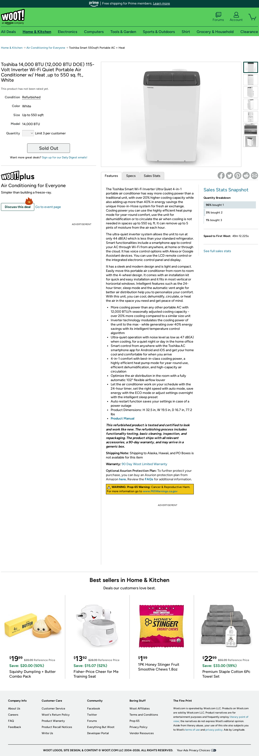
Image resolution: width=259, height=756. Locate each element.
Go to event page (48, 207)
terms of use (192, 729)
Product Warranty (53, 721)
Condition (12, 97)
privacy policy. (214, 729)
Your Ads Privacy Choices (193, 750)
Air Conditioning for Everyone (45, 47)
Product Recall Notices (57, 727)
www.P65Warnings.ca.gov (160, 491)
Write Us (47, 733)
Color (16, 106)
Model (15, 124)
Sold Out (48, 148)
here (122, 479)
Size (16, 115)
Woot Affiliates (140, 708)
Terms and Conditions (144, 714)
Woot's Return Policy (56, 714)
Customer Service (53, 708)
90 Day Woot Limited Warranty (144, 464)
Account (236, 17)
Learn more (161, 3)
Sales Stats (152, 176)
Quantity (13, 133)
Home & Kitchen (12, 47)
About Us (14, 708)
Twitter (92, 714)
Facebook (93, 708)
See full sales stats (217, 251)
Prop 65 (134, 721)
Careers (13, 714)
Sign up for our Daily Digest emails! (64, 157)
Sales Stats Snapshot (226, 190)
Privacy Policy (138, 727)
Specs (131, 176)
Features (111, 176)
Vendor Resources (142, 733)
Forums (218, 17)
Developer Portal (98, 733)
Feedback (14, 727)
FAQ (11, 721)
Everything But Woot (101, 727)
